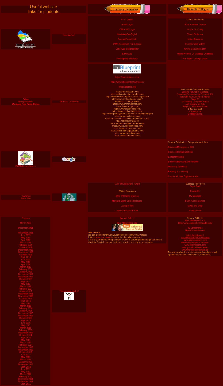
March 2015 (25, 328)
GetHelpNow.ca (195, 114)
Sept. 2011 (26, 384)
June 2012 (25, 369)
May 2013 (25, 357)
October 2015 (25, 318)
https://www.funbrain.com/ (127, 77)
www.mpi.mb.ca (103, 237)
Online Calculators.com (195, 49)
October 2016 (25, 298)
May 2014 (25, 340)
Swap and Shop (195, 206)
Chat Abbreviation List (127, 223)
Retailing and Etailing (178, 171)
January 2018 (25, 272)
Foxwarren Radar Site (26, 197)
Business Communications (180, 152)
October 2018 (25, 255)
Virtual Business (195, 39)
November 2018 (25, 252)
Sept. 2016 (26, 301)
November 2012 (25, 364)
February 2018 (25, 269)
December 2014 (25, 333)
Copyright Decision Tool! (127, 210)
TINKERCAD (69, 35)
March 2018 (25, 267)
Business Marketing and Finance (183, 162)
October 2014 (25, 335)
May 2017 (25, 284)
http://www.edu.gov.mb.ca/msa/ (195, 237)
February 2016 (25, 308)
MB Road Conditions (69, 101)
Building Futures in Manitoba (195, 92)
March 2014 (25, 342)
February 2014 (25, 345)
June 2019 (25, 235)
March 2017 (25, 286)
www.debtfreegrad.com (195, 245)
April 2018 (25, 264)
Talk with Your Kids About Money (195, 97)
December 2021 (25, 228)
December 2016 (25, 294)
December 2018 (25, 250)
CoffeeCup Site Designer (127, 49)
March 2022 (25, 223)
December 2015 (25, 313)
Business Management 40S (181, 147)
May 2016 (25, 303)
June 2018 (25, 259)
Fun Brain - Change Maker (195, 58)
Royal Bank (195, 186)
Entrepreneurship (176, 157)
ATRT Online (127, 19)
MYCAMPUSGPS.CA (195, 220)
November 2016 (25, 296)
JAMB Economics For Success (127, 44)
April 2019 (25, 240)
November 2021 (25, 233)
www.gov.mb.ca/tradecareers (195, 247)
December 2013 (25, 347)
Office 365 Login (127, 29)
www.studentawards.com (195, 240)
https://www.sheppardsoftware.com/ (127, 82)
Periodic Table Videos (195, 44)
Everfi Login (127, 24)
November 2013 (25, 350)
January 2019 (25, 247)
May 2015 (25, 325)
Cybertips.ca (195, 111)
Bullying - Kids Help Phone (195, 106)
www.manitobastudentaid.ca (195, 250)
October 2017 (25, 279)
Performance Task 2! (69, 291)
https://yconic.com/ (195, 235)
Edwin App (127, 54)
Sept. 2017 (26, 281)
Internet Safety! (127, 218)
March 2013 (25, 359)
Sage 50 (195, 99)
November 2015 (25, 315)
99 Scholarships (195, 228)
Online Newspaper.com (25, 100)
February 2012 (25, 376)
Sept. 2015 (26, 320)
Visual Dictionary (195, 34)
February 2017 (25, 289)
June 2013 (25, 354)
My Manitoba (195, 196)
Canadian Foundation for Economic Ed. (195, 94)
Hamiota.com (195, 210)
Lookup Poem (127, 206)
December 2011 (25, 379)
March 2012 (25, 374)
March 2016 (25, 306)
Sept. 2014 (26, 337)
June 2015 (25, 323)
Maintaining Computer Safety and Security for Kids (195, 102)
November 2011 (25, 381)
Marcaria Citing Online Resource (127, 201)
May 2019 (25, 237)
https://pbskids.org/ (127, 87)
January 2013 (25, 362)
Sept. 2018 (26, 257)
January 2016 (25, 311)
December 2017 (25, 274)
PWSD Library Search (26, 166)
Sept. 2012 (26, 367)
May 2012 (25, 372)
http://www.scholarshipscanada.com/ (195, 223)
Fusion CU (195, 191)
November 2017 (25, 276)
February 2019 (25, 245)
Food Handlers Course (195, 24)
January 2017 (25, 291)
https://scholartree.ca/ (195, 230)
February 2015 (25, 330)
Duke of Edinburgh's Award (127, 184)
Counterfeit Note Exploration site (183, 176)
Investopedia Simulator (127, 58)
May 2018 (25, 262)
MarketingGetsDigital (127, 34)
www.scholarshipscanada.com (195, 242)
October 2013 (25, 352)
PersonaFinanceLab (127, 39)
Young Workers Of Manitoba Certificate (195, 54)
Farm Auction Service (195, 201)
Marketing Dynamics (177, 166)
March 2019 (25, 242)
